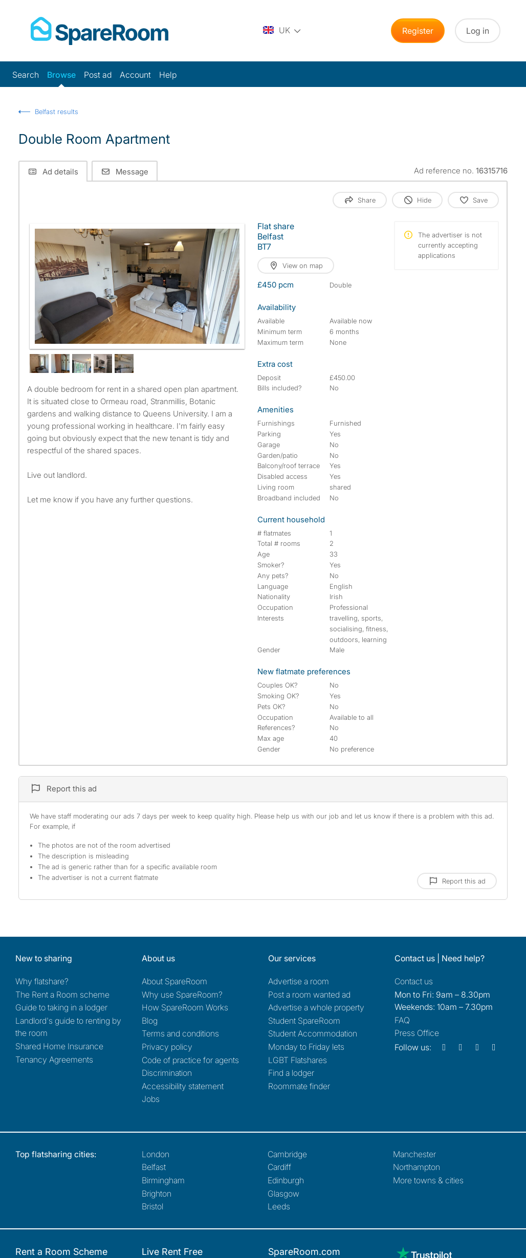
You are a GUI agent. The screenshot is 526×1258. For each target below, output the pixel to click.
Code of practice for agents (190, 1060)
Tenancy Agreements (54, 1059)
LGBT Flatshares (297, 1060)
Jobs (151, 1099)
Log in (477, 31)
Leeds (279, 1206)
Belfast (154, 1167)
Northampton (416, 1167)
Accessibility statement (183, 1086)
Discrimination (167, 1073)
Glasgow (283, 1193)
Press (416, 1033)
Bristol (152, 1206)
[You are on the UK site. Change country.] (282, 30)
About (174, 981)
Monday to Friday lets (306, 1047)
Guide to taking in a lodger (61, 1007)
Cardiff (279, 1167)
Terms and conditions (180, 1033)
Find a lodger (291, 1073)
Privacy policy (167, 1047)
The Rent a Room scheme (62, 994)
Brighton (156, 1193)
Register (417, 31)
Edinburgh (286, 1180)
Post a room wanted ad (309, 994)
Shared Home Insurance (59, 1046)
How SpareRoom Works (185, 1007)
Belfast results (56, 111)
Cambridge (287, 1154)
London (155, 1154)
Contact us (413, 981)
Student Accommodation (312, 1033)
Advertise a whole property (316, 1007)
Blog (150, 1021)
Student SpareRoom (304, 1021)
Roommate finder (299, 1086)
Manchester (414, 1154)
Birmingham (163, 1180)
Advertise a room (298, 981)
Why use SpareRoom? (182, 994)
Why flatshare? (42, 981)
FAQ (402, 1020)
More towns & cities (428, 1180)
